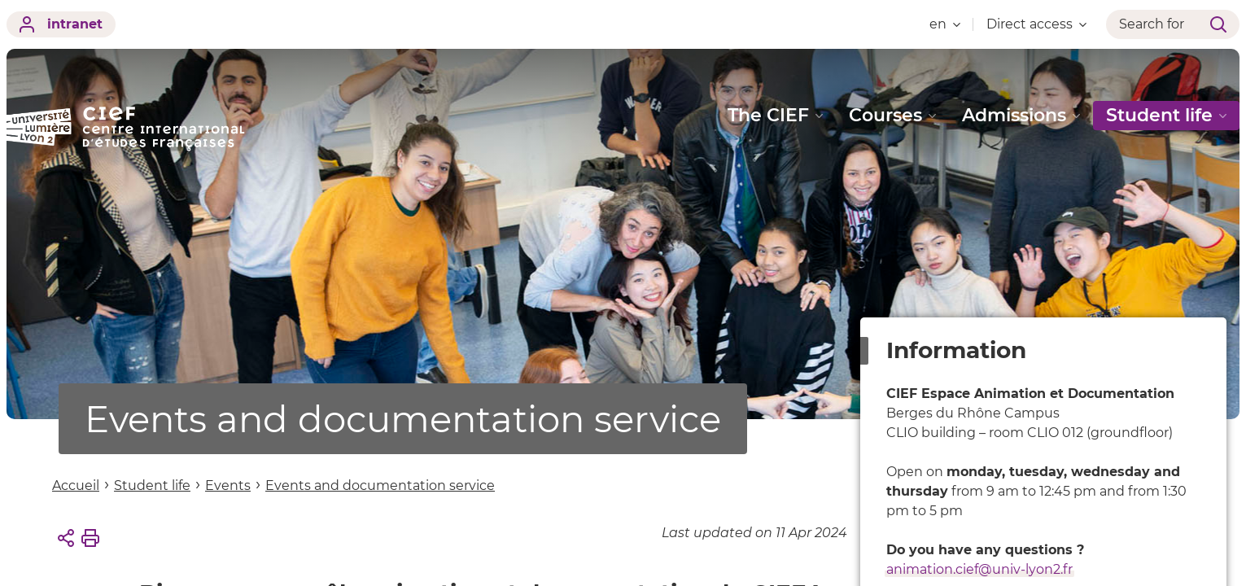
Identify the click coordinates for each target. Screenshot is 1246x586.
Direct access (1036, 24)
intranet (61, 24)
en (944, 24)
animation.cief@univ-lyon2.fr (979, 569)
